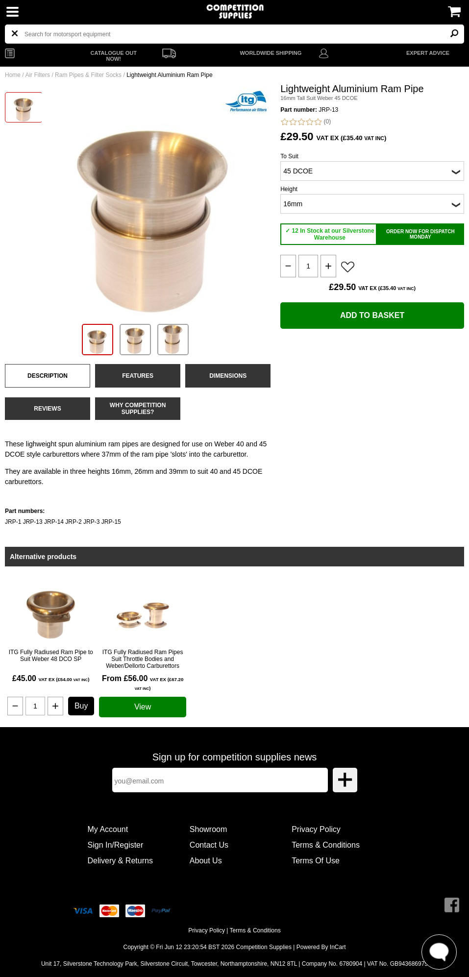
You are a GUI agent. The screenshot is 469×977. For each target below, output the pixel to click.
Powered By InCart (321, 947)
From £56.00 (142, 682)
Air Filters (37, 75)
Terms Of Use (316, 860)
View (142, 707)
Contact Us (209, 845)
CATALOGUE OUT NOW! (114, 56)
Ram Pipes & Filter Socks (88, 75)
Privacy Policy (316, 829)
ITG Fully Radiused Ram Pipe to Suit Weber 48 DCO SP (51, 655)
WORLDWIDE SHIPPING (270, 53)
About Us (206, 860)
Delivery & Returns (120, 860)
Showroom (208, 829)
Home (13, 75)
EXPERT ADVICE (427, 53)
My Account (108, 829)
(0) (305, 121)
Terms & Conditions (326, 845)
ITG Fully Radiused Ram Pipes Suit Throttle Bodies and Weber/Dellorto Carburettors (142, 659)
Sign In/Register (116, 845)
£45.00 (50, 678)
